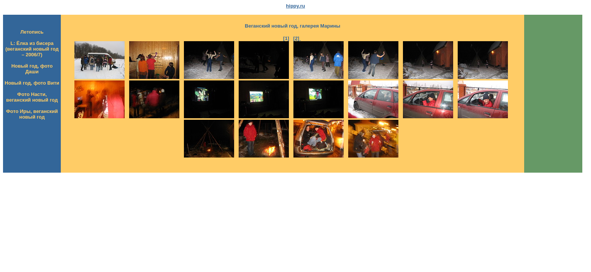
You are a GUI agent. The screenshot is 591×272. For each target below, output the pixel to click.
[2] (297, 38)
